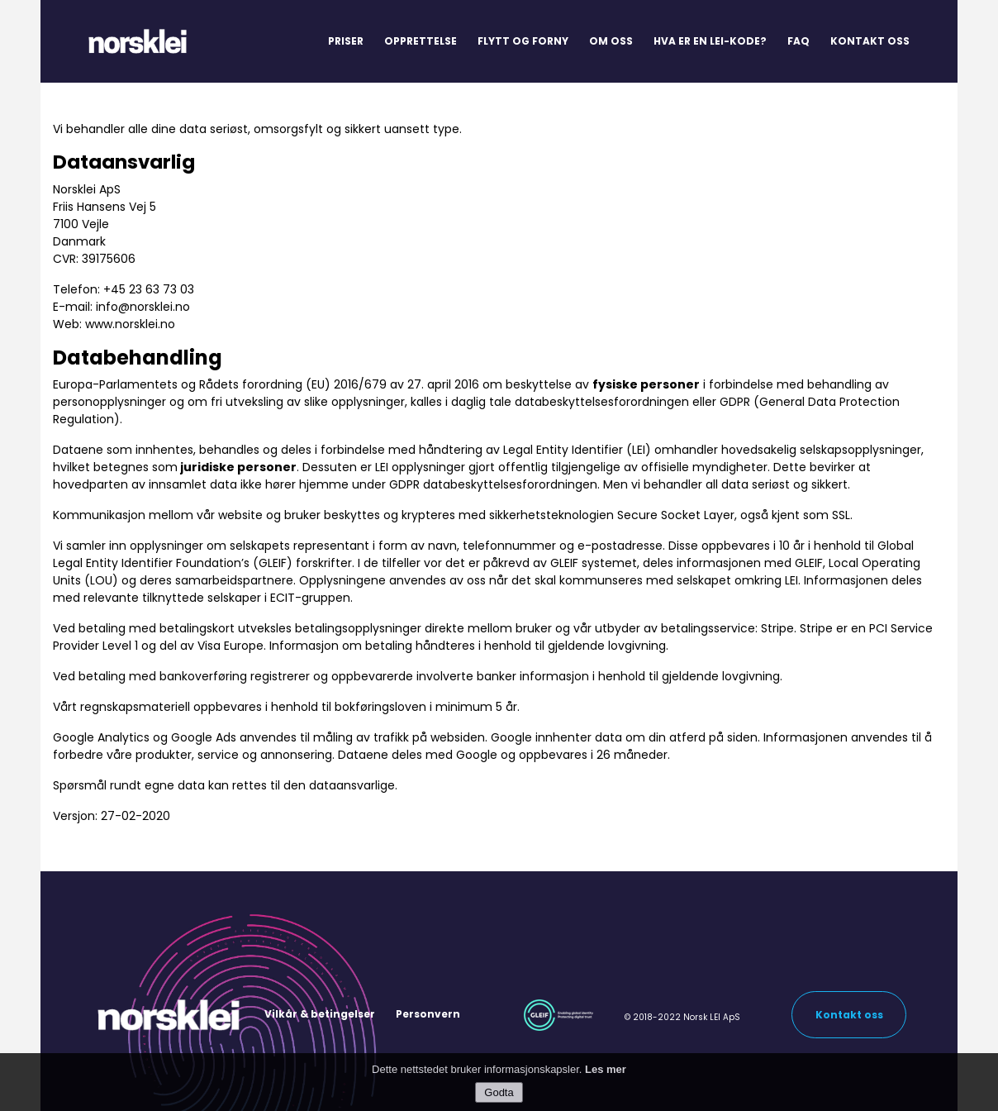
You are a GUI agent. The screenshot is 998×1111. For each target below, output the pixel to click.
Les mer (605, 1074)
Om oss (611, 41)
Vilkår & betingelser (319, 1014)
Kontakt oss (870, 41)
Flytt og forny (523, 41)
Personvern (428, 1014)
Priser (346, 41)
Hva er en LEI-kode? (710, 41)
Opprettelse (420, 41)
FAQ (798, 41)
